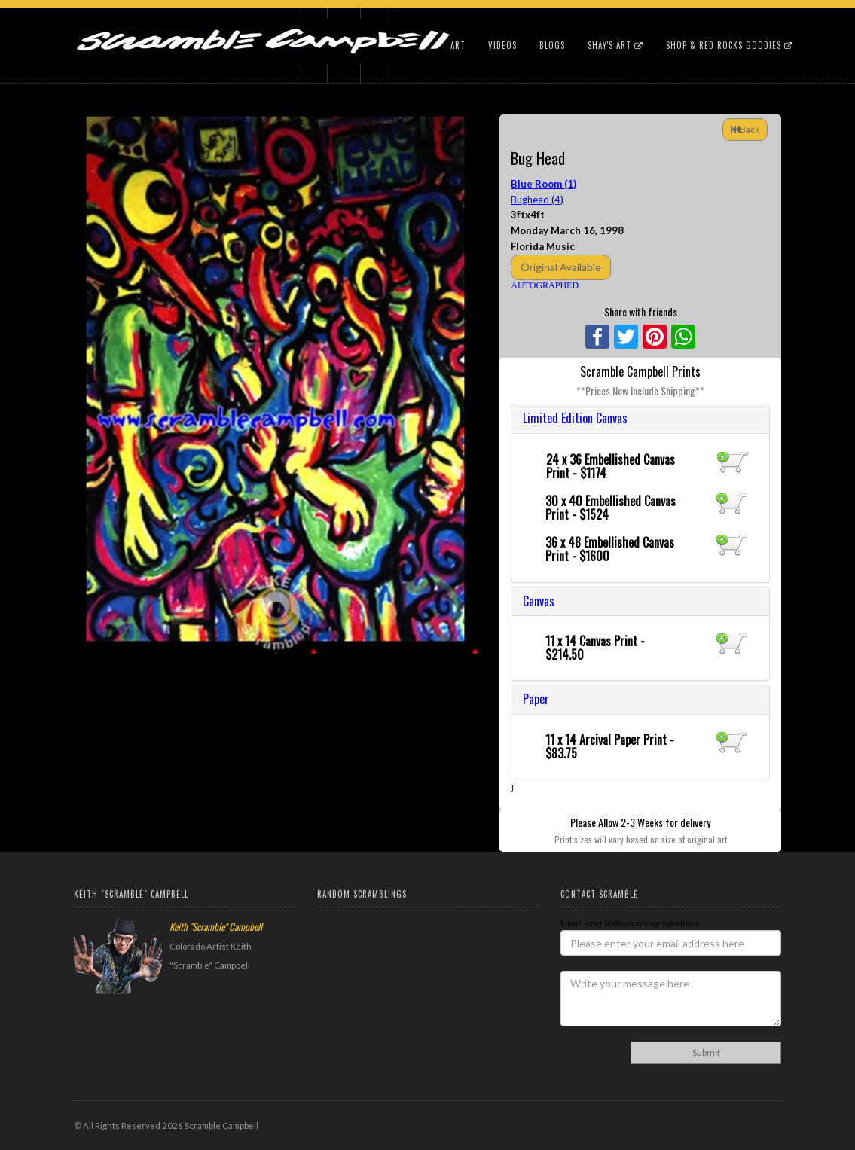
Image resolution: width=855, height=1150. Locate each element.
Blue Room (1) (543, 184)
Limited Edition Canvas (575, 418)
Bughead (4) (537, 200)
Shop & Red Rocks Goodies (729, 45)
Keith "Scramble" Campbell (215, 926)
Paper (536, 699)
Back (745, 129)
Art (458, 45)
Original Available (561, 267)
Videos (502, 45)
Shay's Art (615, 45)
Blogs (552, 45)
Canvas (538, 601)
